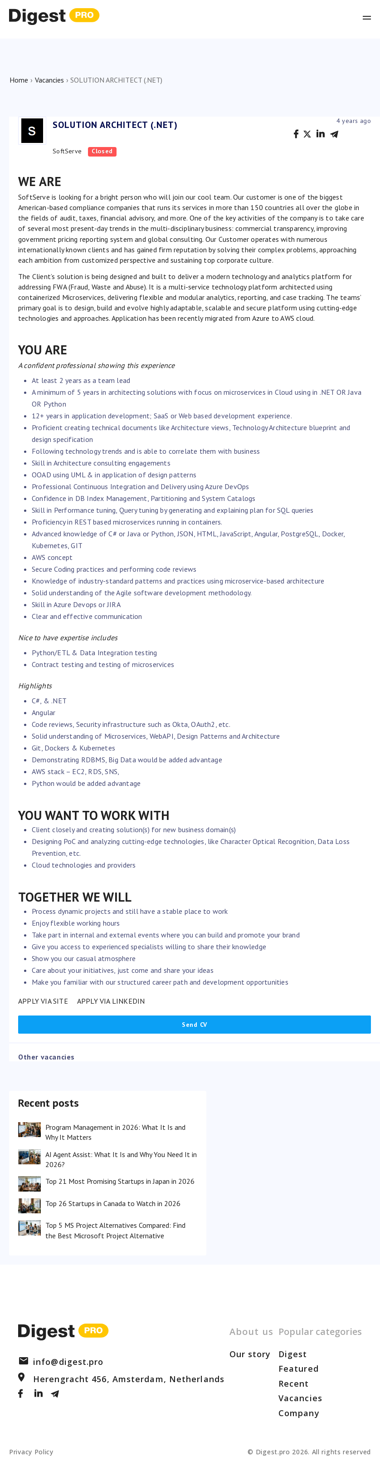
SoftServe (67, 151)
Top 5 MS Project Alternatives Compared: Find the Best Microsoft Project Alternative (115, 1230)
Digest (292, 1354)
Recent (293, 1383)
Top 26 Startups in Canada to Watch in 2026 (112, 1203)
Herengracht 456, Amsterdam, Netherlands (121, 1379)
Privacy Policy (31, 1451)
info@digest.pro (61, 1361)
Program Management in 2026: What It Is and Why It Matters (115, 1132)
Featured (298, 1368)
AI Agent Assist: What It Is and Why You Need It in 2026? (121, 1159)
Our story (250, 1354)
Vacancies (49, 79)
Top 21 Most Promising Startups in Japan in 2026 (120, 1181)
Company (299, 1413)
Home (19, 79)
